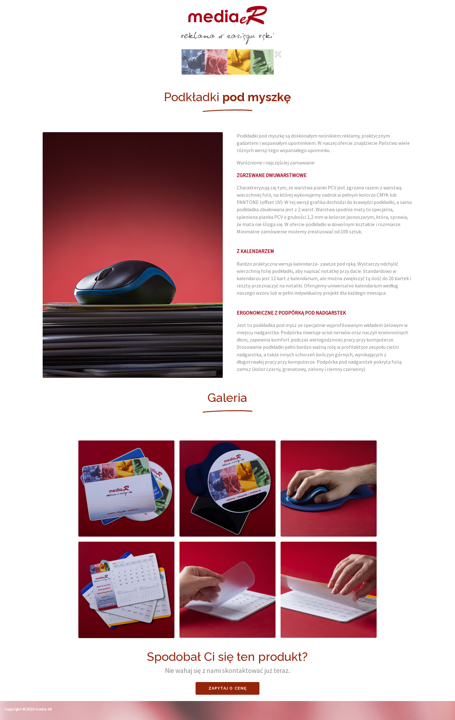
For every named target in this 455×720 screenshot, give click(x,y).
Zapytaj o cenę (228, 688)
